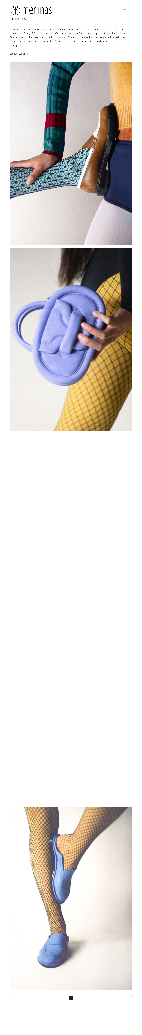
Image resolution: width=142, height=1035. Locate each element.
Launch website (19, 54)
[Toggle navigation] (127, 9)
